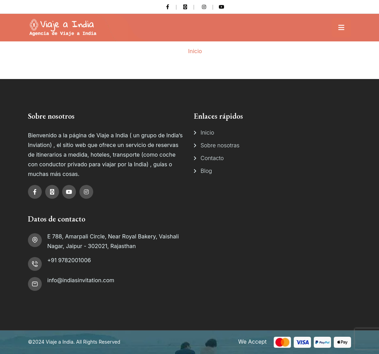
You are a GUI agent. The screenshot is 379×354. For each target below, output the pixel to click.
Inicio (195, 51)
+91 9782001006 (69, 260)
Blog (206, 170)
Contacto (212, 158)
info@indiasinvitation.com (80, 280)
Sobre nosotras (220, 145)
